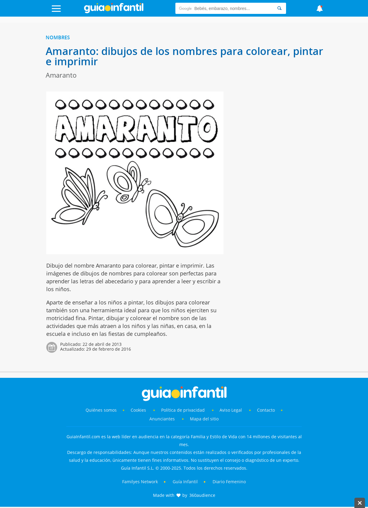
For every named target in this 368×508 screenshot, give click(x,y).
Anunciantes (162, 419)
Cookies (139, 410)
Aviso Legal (231, 410)
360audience (202, 495)
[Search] (279, 8)
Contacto (266, 410)
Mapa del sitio (204, 419)
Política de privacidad (183, 410)
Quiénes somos (101, 410)
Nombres (58, 37)
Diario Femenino (229, 481)
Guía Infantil (185, 481)
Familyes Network (140, 481)
